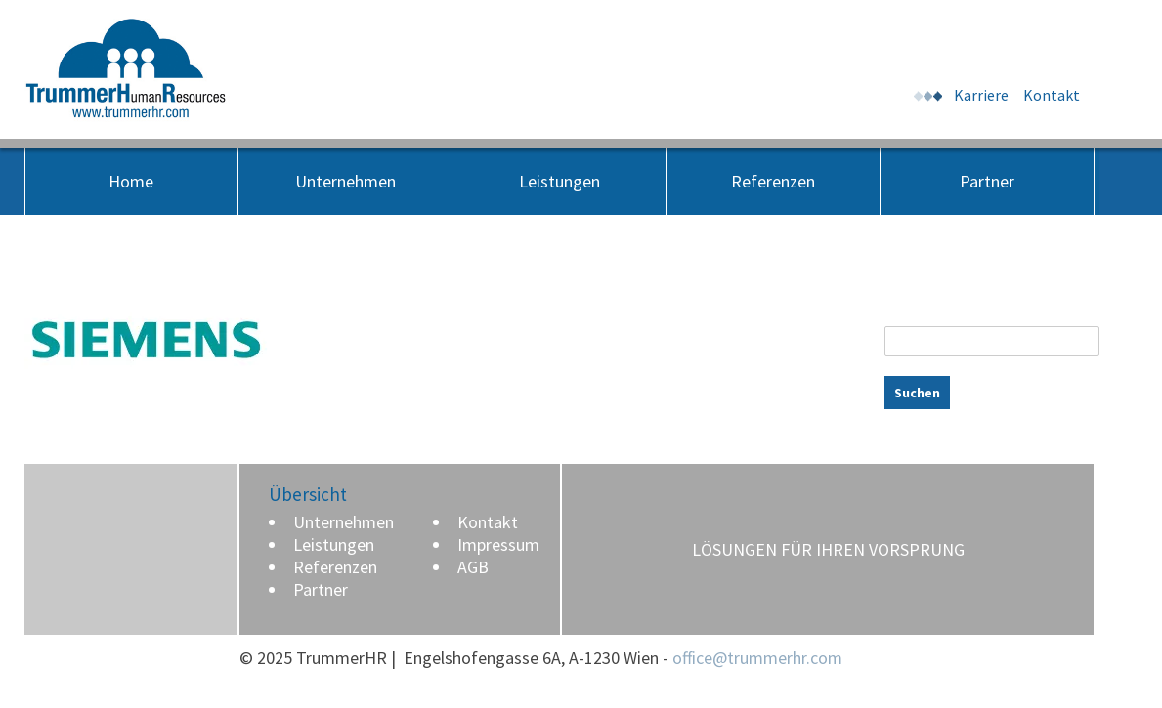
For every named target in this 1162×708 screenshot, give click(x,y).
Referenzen (773, 181)
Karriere (981, 94)
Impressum (498, 544)
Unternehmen (345, 181)
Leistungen (559, 181)
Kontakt (1051, 94)
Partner (987, 181)
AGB (473, 567)
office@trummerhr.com (757, 657)
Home (130, 181)
